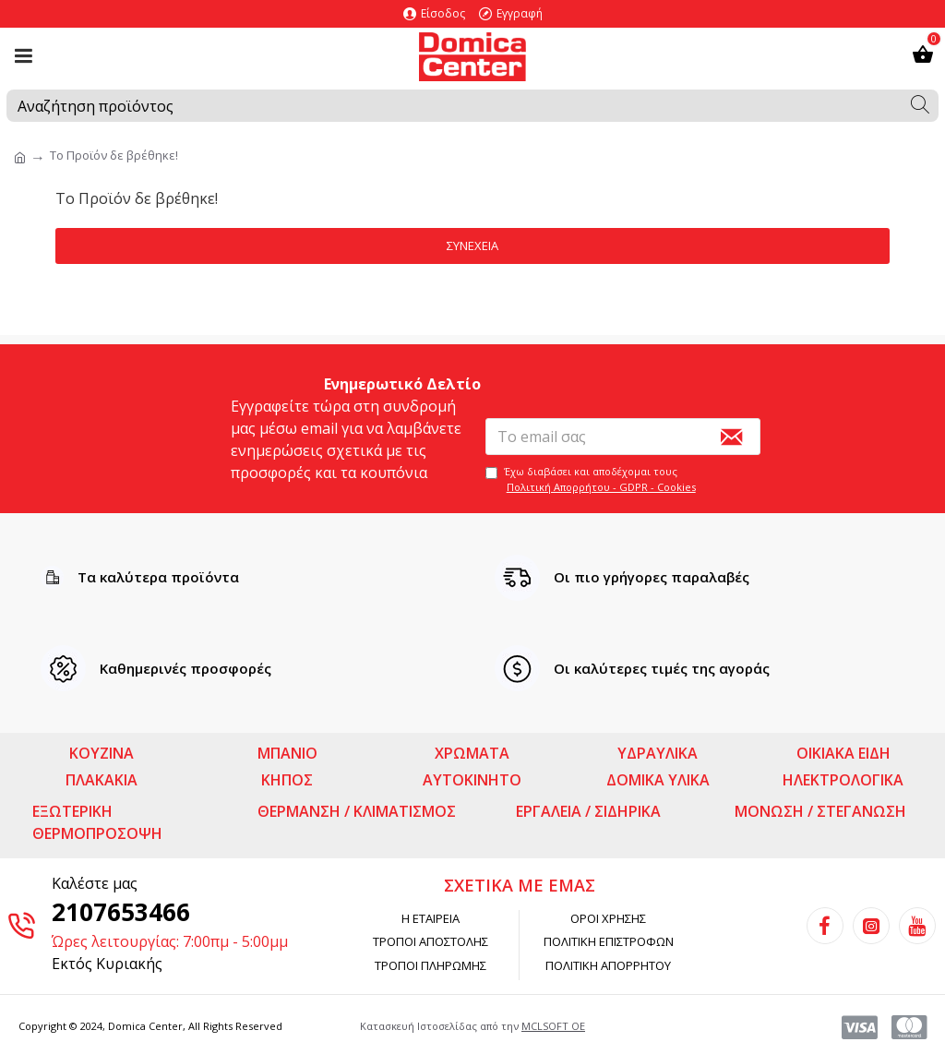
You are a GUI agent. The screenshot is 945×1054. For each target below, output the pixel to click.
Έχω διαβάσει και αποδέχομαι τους (592, 477)
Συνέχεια (472, 245)
